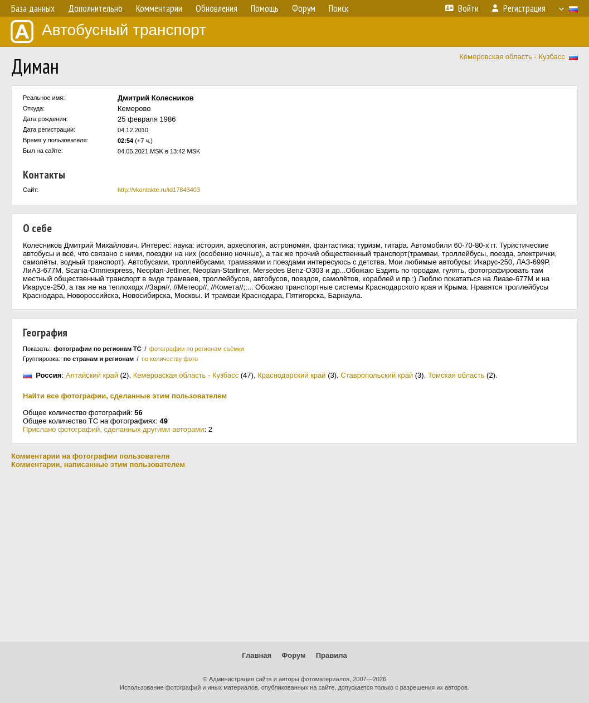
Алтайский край (92, 375)
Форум (293, 655)
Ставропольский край (376, 375)
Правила (331, 655)
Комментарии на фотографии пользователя (90, 456)
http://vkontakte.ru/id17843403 (159, 189)
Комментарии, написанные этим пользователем (98, 464)
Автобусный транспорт (108, 31)
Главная (256, 655)
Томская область (456, 375)
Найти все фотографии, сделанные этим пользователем (125, 396)
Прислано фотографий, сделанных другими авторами (114, 429)
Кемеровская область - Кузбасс (512, 56)
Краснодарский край (291, 375)
